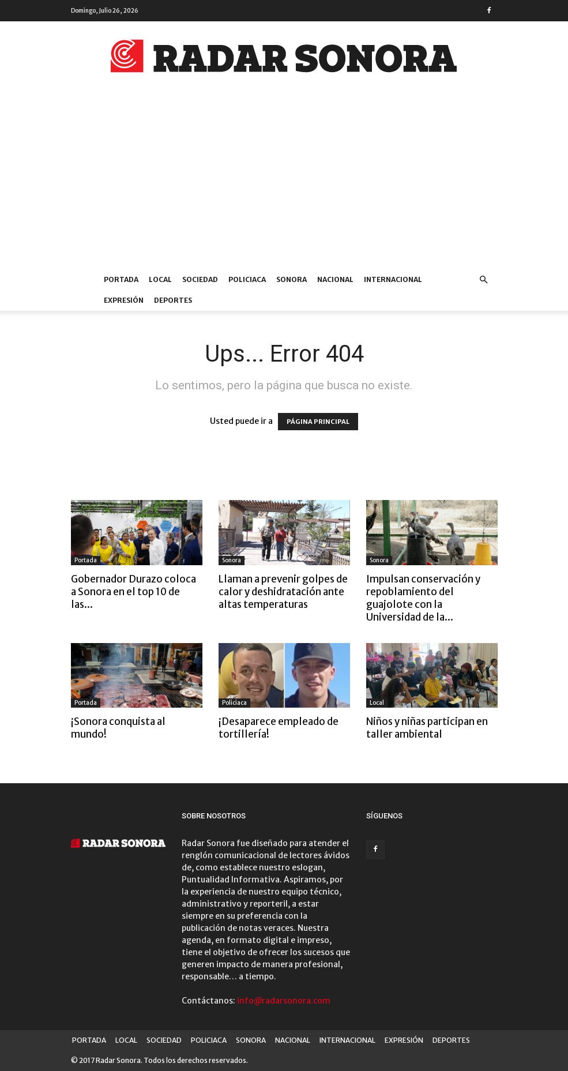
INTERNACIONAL (393, 279)
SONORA (291, 279)
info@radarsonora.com (283, 1000)
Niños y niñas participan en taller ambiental (427, 728)
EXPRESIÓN (124, 300)
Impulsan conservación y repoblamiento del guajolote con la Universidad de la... (423, 598)
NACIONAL (335, 279)
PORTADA (121, 279)
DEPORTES (173, 300)
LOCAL (160, 279)
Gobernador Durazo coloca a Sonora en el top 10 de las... (133, 592)
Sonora (231, 560)
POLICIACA (247, 279)
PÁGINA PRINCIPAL (318, 422)
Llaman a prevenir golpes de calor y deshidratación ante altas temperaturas (283, 592)
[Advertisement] (284, 183)
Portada (85, 560)
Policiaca (234, 703)
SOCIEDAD (200, 279)
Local (377, 703)
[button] (484, 280)
